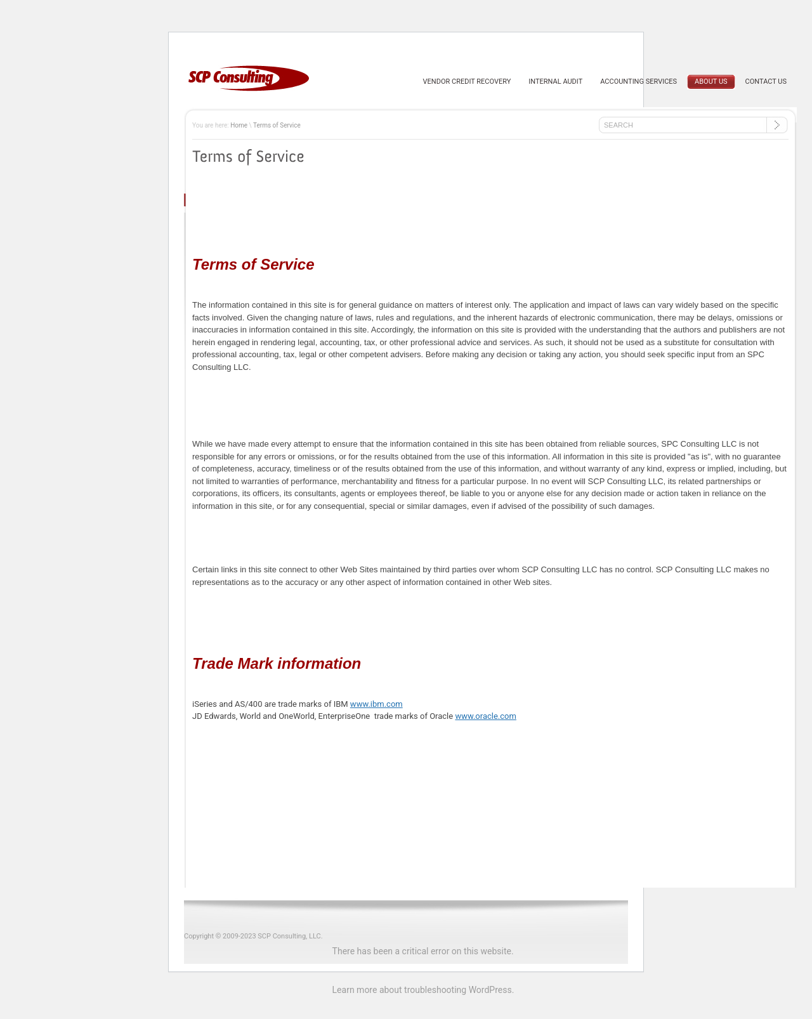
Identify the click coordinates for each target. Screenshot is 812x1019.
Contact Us (766, 81)
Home (238, 125)
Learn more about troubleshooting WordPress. (423, 990)
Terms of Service (277, 125)
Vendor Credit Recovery (467, 81)
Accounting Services (638, 81)
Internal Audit (555, 81)
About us (711, 81)
